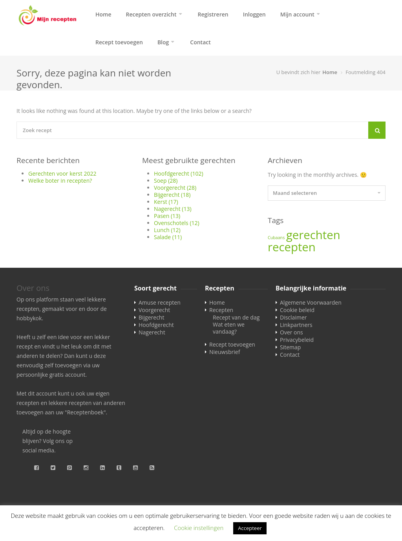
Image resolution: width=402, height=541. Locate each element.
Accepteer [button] (249, 528)
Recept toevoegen (119, 43)
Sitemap (290, 349)
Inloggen (254, 14)
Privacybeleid (297, 342)
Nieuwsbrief (224, 354)
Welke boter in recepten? (60, 183)
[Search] (377, 132)
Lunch (167, 232)
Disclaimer (293, 319)
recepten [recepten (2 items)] (292, 249)
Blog (163, 43)
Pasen (167, 218)
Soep (165, 183)
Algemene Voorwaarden (311, 305)
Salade (168, 239)
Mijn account (297, 14)
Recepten (221, 312)
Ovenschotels (176, 225)
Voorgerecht (175, 190)
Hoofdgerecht (178, 176)
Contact (200, 43)
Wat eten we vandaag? (229, 330)
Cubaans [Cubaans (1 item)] (276, 240)
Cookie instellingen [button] (198, 528)
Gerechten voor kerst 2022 (62, 176)
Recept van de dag (236, 319)
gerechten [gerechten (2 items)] (313, 237)
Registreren (213, 14)
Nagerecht (173, 211)
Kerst (166, 204)
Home (103, 14)
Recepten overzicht (151, 14)
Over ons (291, 334)
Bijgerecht (172, 197)
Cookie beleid (297, 312)
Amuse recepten (160, 305)
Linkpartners (296, 327)
